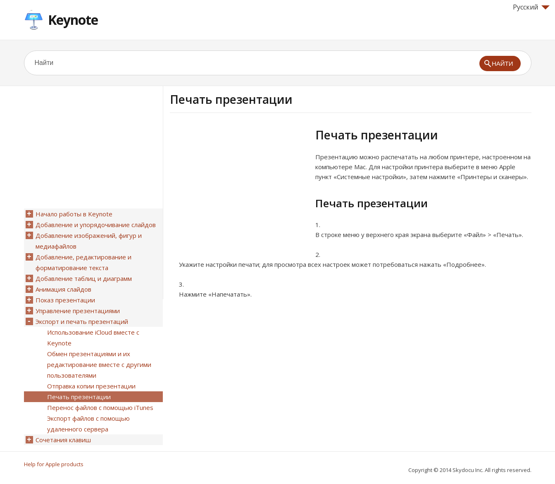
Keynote (73, 20)
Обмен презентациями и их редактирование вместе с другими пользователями (99, 364)
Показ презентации (65, 300)
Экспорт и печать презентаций (82, 321)
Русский (531, 7)
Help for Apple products (53, 464)
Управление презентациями (78, 311)
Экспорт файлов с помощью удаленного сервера (88, 423)
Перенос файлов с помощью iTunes (100, 407)
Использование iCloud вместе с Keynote (93, 337)
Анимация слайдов (63, 289)
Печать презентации (79, 397)
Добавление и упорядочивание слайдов (96, 224)
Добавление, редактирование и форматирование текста (83, 262)
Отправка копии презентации (91, 386)
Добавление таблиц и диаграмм (84, 278)
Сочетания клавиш (63, 440)
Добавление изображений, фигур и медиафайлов (89, 240)
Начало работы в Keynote (74, 214)
